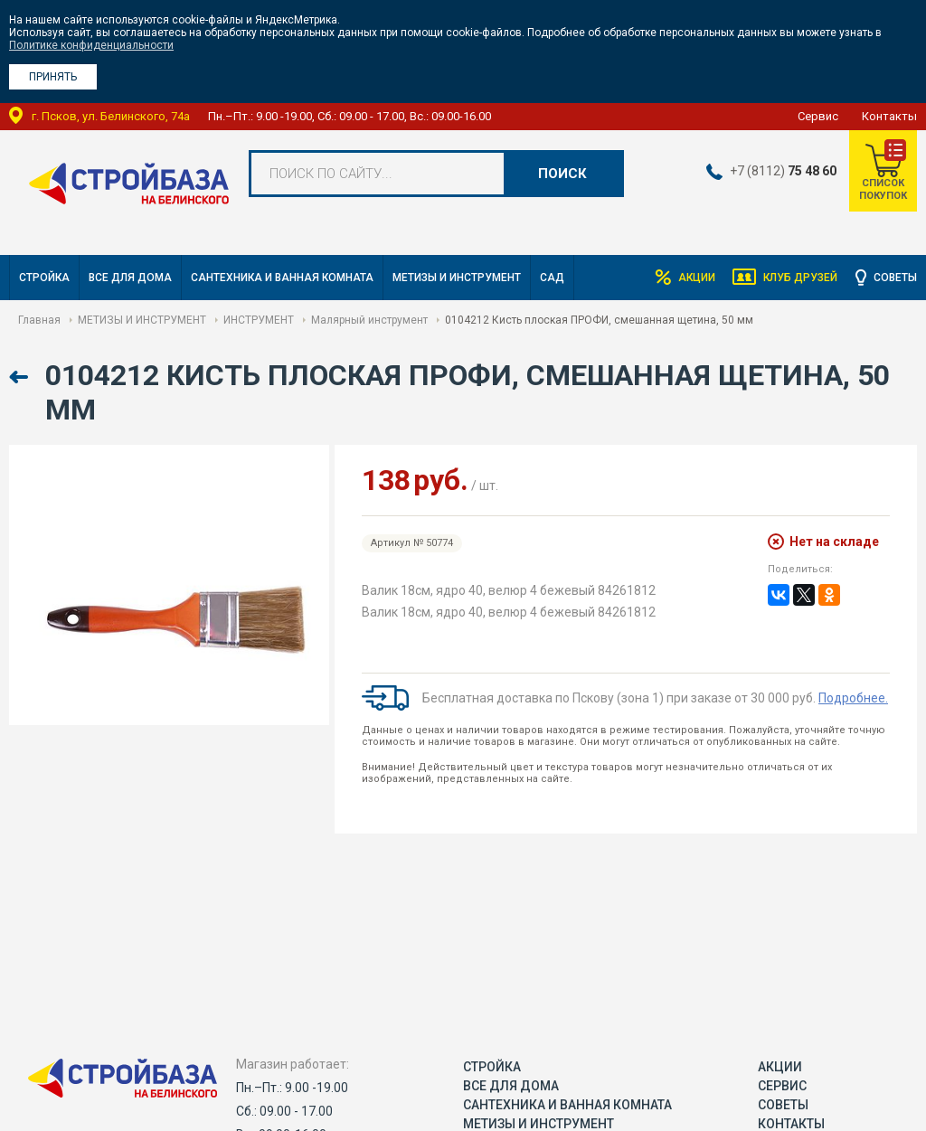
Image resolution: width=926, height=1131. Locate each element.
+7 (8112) (782, 171)
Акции (695, 277)
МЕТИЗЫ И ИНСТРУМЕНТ (456, 277)
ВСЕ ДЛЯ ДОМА (130, 277)
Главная (39, 320)
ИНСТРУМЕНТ (258, 320)
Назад (20, 377)
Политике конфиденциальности (91, 45)
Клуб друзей (800, 277)
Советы (895, 277)
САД (552, 277)
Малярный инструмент (369, 320)
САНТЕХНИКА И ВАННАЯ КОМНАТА (282, 277)
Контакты (889, 116)
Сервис (818, 116)
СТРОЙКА (44, 277)
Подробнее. (853, 698)
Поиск (562, 173)
